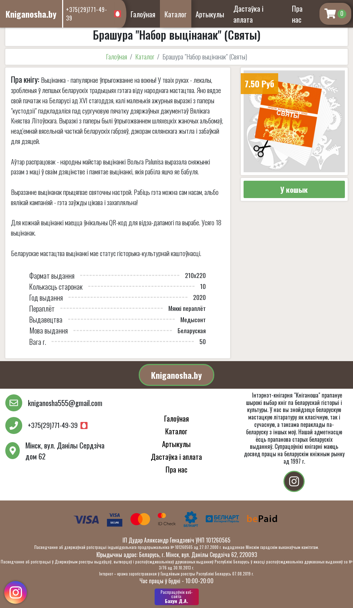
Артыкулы (210, 13)
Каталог (175, 13)
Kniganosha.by (176, 375)
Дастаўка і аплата (248, 14)
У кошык (294, 189)
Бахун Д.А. (176, 596)
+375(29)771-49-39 (89, 13)
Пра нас (297, 14)
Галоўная (143, 13)
